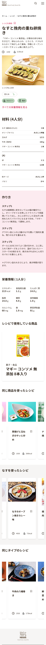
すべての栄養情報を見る (14, 107)
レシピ (12, 16)
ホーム (4, 16)
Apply (35, 4)
